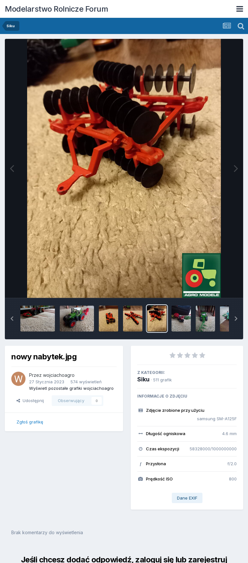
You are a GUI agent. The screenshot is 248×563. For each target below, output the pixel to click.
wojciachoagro (59, 375)
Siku (143, 379)
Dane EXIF (187, 498)
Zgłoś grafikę (29, 421)
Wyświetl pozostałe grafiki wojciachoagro (71, 388)
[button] (12, 318)
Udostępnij (30, 400)
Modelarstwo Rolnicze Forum (56, 9)
